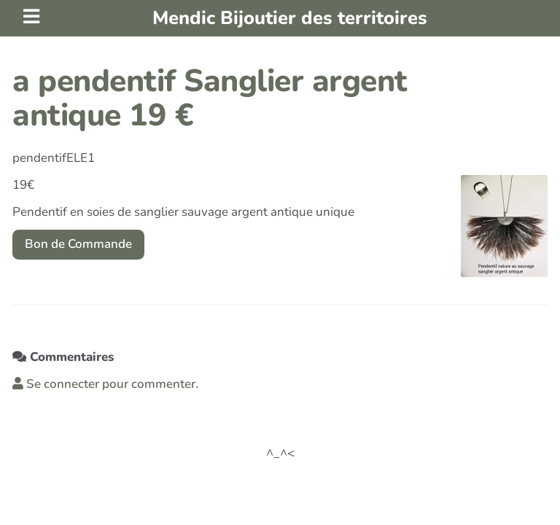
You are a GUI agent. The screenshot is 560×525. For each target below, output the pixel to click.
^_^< (280, 453)
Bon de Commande (78, 244)
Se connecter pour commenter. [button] (105, 384)
